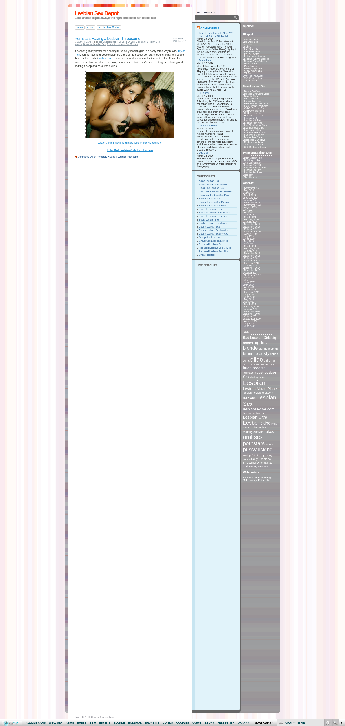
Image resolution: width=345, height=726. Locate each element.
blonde (250, 348)
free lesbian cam (252, 51)
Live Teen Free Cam (254, 135)
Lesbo (250, 423)
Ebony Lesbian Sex (209, 226)
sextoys (247, 455)
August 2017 (250, 277)
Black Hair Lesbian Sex (122, 42)
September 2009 (252, 319)
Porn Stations (250, 66)
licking (264, 423)
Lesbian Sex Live (252, 170)
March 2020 (250, 217)
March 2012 (250, 290)
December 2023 (252, 202)
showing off (252, 462)
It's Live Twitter (251, 54)
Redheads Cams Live (254, 140)
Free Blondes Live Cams (256, 103)
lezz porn (248, 175)
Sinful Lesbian (251, 177)
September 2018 (252, 260)
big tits (260, 342)
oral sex (253, 437)
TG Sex (248, 73)
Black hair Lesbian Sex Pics (214, 195)
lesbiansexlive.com (258, 409)
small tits (266, 462)
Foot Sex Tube (251, 49)
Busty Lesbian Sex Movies (213, 223)
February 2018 (251, 263)
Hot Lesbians (267, 364)
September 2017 (252, 275)
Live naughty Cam (253, 130)
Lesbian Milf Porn (252, 120)
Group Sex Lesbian (209, 237)
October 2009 (251, 316)
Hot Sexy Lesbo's (252, 160)
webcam (263, 466)
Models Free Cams (253, 137)
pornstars (254, 443)
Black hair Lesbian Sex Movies (215, 191)
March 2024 (250, 195)
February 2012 (251, 292)
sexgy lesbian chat (253, 71)
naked (269, 431)
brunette (250, 353)
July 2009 (249, 323)
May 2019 (249, 241)
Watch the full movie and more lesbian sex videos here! (130, 142)
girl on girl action (251, 364)
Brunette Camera (252, 96)
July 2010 (249, 294)
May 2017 (249, 285)
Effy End (203, 152)
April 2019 (249, 244)
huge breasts (254, 368)
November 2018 (252, 256)
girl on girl (270, 360)
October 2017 (251, 273)
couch (274, 354)
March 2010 (250, 304)
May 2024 (249, 190)
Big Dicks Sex (251, 42)
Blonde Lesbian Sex (209, 198)
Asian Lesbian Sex (209, 181)
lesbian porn (106, 58)
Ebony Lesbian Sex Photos (213, 233)
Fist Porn (248, 47)
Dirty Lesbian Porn (253, 158)
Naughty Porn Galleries (255, 61)
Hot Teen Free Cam (253, 115)
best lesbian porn (252, 39)
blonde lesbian (268, 348)
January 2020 (251, 222)
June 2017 (249, 282)
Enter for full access (130, 150)
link (341, 657)
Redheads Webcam (254, 142)
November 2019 (252, 227)
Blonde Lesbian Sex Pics (212, 205)
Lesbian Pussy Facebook (256, 59)
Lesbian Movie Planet (260, 389)
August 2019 (250, 234)
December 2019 (252, 224)
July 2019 (249, 236)
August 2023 (250, 207)
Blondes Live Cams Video (256, 94)
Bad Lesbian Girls (257, 338)
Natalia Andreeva (208, 125)
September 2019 (252, 231)
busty (264, 353)
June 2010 (249, 297)
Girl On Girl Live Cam (254, 108)
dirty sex (248, 44)
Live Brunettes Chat (254, 128)
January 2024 (251, 200)
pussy (269, 444)
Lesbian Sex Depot (96, 13)
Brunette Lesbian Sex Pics (213, 216)
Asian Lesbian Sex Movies (213, 184)
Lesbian (254, 382)
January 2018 (251, 265)
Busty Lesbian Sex (209, 219)
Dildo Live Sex (251, 98)
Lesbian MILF (251, 118)
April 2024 (249, 193)
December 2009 (252, 311)
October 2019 (251, 229)
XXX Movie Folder (253, 78)
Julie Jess (204, 93)
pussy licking (258, 449)
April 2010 (249, 302)
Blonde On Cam (252, 91)
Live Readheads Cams (255, 132)
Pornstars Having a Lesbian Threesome (107, 38)
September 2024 (252, 188)
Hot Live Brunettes (253, 113)
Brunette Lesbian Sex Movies (122, 44)
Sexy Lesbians (261, 459)
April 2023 (249, 212)
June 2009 (249, 326)
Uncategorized (207, 255)
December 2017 (252, 268)
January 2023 (251, 214)
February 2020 (251, 219)
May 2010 (249, 299)
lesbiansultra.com (254, 413)
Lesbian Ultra (255, 417)
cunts (246, 360)
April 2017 (249, 287)
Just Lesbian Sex (252, 163)
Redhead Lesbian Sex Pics (213, 251)
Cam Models (209, 28)
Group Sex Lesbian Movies (213, 240)
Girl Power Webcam (254, 111)
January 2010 (251, 309)
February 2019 (251, 248)
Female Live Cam (252, 101)
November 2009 (252, 314)
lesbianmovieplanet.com (258, 392)
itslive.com (249, 372)
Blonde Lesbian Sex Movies (214, 202)
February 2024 (251, 198)
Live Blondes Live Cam (255, 125)
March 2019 (250, 246)
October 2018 (251, 258)
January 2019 (251, 251)
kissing (254, 377)
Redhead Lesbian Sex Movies (215, 247)
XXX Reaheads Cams (255, 147)
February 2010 (251, 306)
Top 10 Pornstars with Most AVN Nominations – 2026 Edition (216, 34)
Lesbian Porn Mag (253, 123)
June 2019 (249, 239)
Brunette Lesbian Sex (94, 44)
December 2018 (252, 253)
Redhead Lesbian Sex (211, 244)
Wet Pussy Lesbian (253, 76)
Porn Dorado (250, 63)
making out (250, 432)
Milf (260, 432)
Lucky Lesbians (259, 427)
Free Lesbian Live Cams (256, 106)
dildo (256, 359)
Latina (262, 377)
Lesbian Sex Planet (253, 172)
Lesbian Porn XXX (253, 165)
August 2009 (250, 321)
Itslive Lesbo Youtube (254, 56)
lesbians (249, 398)
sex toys (259, 455)
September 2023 (252, 205)
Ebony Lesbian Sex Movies (213, 230)
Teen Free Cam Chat (254, 144)
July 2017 (249, 280)
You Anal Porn (251, 80)
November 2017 (252, 270)
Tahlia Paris (205, 60)
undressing (250, 466)
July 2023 (249, 210)
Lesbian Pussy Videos (255, 167)
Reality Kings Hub (253, 68)
